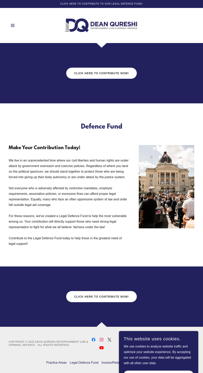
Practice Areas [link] (56, 362)
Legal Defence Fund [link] (84, 362)
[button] (13, 25)
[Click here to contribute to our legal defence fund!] (101, 4)
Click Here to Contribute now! (101, 73)
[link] (101, 25)
